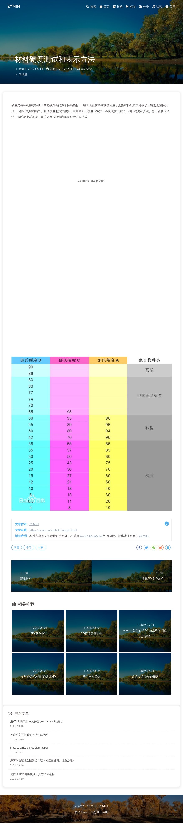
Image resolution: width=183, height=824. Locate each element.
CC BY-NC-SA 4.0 (91, 536)
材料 (40, 547)
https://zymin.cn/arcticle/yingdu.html (53, 530)
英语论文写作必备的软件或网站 (29, 734)
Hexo (84, 812)
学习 (28, 547)
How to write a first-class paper (29, 747)
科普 (16, 547)
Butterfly (102, 812)
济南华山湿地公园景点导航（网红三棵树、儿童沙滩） (42, 760)
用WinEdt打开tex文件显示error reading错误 (36, 721)
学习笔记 (86, 69)
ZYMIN (14, 6)
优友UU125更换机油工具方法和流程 (32, 774)
